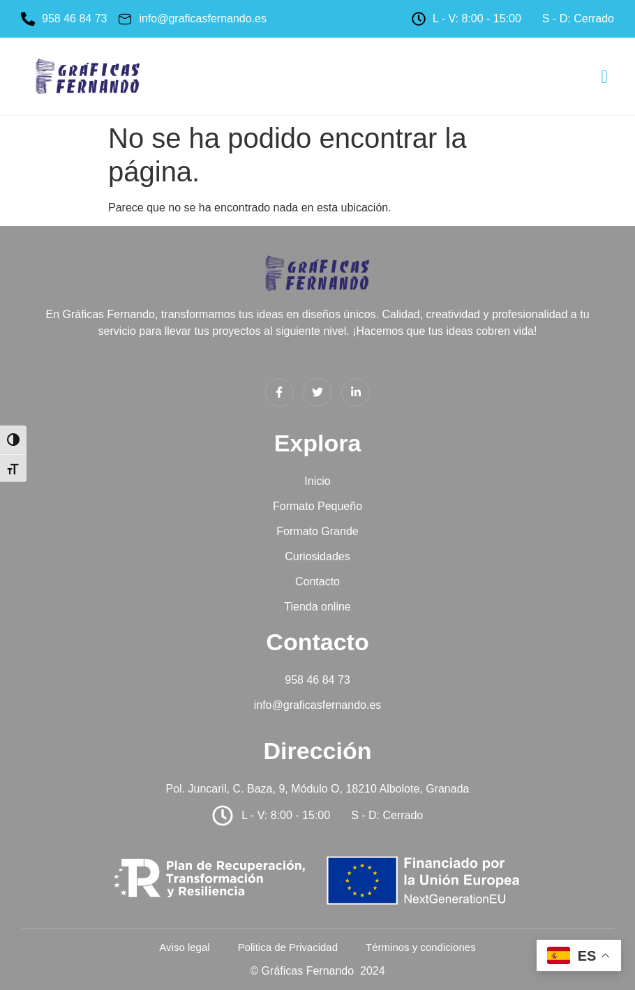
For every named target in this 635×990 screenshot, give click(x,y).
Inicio (317, 481)
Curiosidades (317, 556)
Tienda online (317, 607)
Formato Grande (317, 531)
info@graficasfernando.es (318, 705)
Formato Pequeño (317, 506)
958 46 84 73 (317, 680)
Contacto (317, 581)
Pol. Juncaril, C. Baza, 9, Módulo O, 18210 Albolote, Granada (318, 789)
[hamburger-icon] (604, 78)
